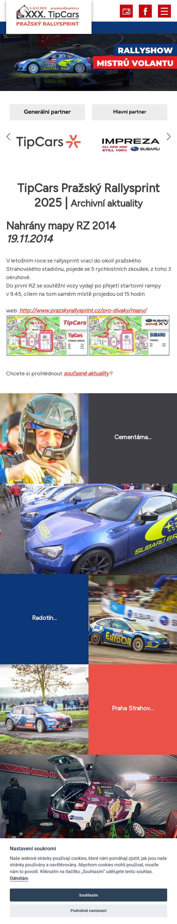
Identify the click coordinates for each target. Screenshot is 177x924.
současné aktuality (86, 373)
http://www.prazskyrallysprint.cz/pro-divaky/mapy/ (82, 310)
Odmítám (19, 878)
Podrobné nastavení (89, 910)
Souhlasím (88, 895)
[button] (168, 136)
